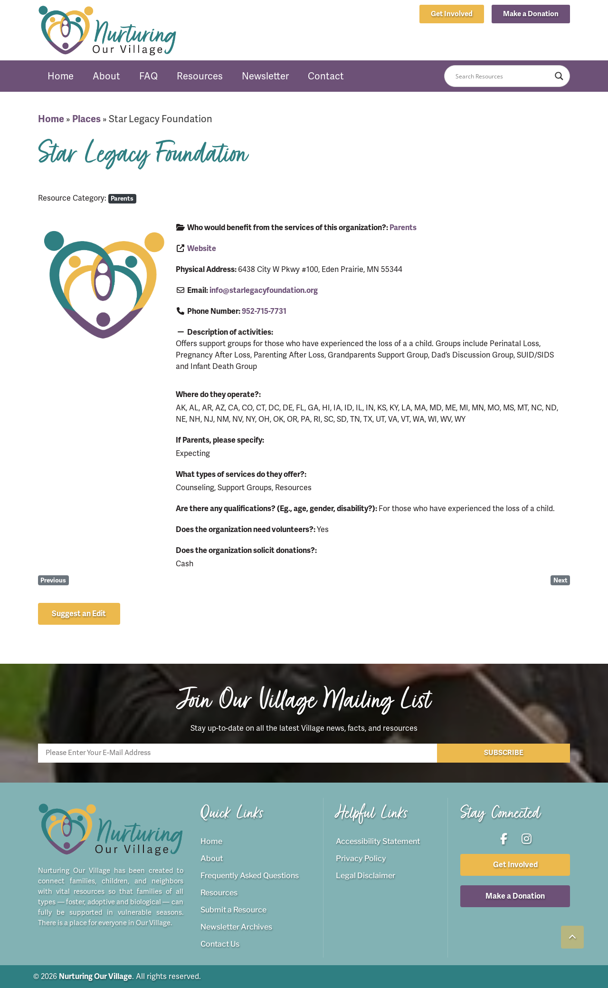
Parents (122, 198)
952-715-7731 (264, 311)
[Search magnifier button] (559, 76)
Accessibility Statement (378, 841)
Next (560, 580)
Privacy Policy (361, 858)
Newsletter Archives (236, 926)
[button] (531, 14)
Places (86, 119)
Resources (200, 76)
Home (61, 76)
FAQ (148, 76)
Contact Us (219, 944)
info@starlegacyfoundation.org (263, 290)
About (106, 76)
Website (201, 248)
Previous (53, 580)
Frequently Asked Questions (249, 875)
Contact (326, 76)
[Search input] (503, 76)
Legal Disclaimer (365, 875)
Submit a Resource (233, 909)
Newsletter (265, 76)
